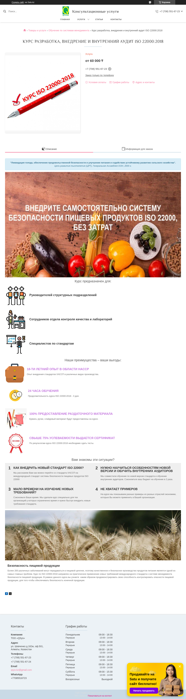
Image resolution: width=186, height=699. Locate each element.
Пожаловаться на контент (100, 696)
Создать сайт (18, 2)
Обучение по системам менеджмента (68, 30)
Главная (65, 19)
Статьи (99, 19)
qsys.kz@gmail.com (21, 670)
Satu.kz (107, 693)
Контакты (116, 19)
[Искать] (4, 11)
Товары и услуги (37, 30)
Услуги (81, 19)
